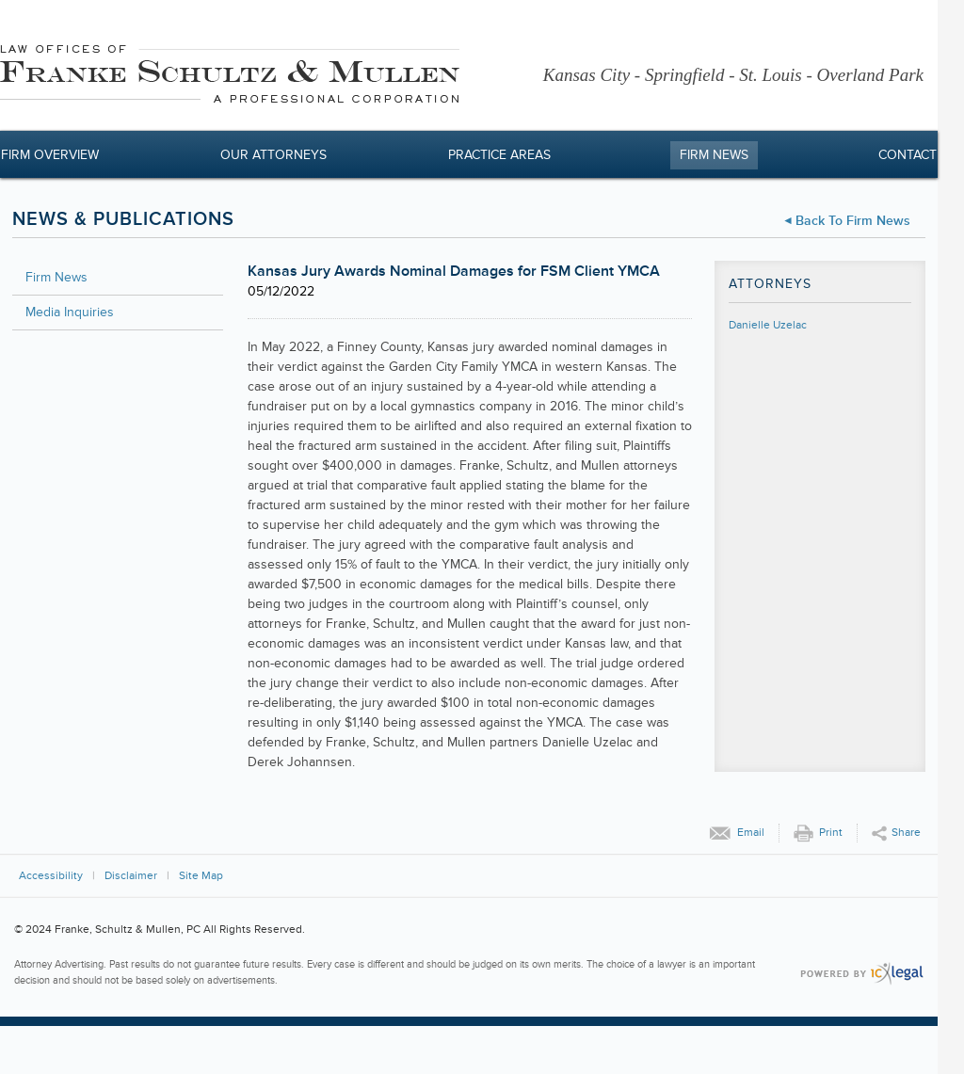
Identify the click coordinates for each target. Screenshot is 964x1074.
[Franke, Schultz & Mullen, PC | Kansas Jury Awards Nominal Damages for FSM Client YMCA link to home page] (229, 76)
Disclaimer (130, 876)
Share (906, 833)
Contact (907, 155)
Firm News (714, 155)
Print (831, 833)
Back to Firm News (852, 221)
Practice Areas (499, 155)
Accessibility (51, 876)
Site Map (201, 876)
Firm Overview (50, 155)
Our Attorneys (273, 155)
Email (750, 833)
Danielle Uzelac (768, 325)
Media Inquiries (69, 312)
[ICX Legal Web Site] (862, 974)
